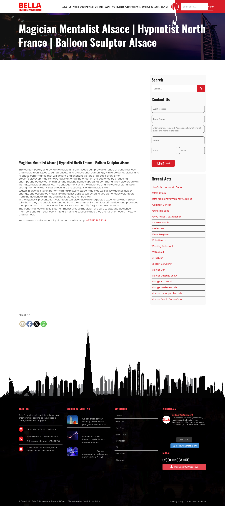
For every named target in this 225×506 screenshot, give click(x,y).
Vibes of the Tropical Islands (167, 293)
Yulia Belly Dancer (161, 204)
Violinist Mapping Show (164, 275)
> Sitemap (119, 460)
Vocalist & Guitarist (162, 263)
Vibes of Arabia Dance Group (167, 299)
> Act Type (119, 428)
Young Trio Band (160, 210)
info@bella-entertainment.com (41, 429)
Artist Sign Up (161, 6)
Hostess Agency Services (128, 6)
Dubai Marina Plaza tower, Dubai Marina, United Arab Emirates (42, 449)
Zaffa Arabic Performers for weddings (172, 198)
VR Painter (157, 257)
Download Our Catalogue (184, 466)
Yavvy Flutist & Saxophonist (166, 216)
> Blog (117, 447)
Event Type (110, 6)
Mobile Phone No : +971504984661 (42, 436)
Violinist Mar (158, 269)
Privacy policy (176, 501)
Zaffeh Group (159, 193)
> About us (119, 421)
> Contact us (120, 440)
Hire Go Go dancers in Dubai (167, 187)
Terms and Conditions (196, 501)
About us (66, 6)
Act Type (99, 6)
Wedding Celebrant (162, 246)
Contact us (147, 6)
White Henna (158, 240)
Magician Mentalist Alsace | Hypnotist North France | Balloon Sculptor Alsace (74, 162)
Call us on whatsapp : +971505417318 (43, 441)
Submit (163, 163)
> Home (118, 415)
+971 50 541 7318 (96, 220)
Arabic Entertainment (83, 6)
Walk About (158, 252)
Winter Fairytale (160, 234)
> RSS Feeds (120, 453)
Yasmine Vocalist (161, 222)
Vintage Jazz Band (162, 281)
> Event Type (120, 434)
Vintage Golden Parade (164, 287)
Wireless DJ (158, 228)
